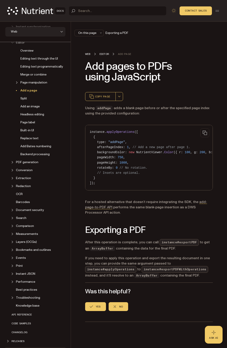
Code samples (21, 323)
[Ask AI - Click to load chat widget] (214, 335)
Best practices (26, 290)
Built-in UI (27, 130)
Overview (26, 50)
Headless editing (32, 114)
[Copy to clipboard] (204, 132)
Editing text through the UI (39, 58)
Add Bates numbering (35, 146)
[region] (149, 157)
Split (23, 98)
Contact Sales (196, 10)
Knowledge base (27, 306)
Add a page (28, 90)
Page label (27, 122)
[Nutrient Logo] (36, 11)
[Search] (117, 10)
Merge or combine (33, 74)
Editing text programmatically (41, 66)
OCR (19, 194)
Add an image (30, 106)
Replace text (29, 138)
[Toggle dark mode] (174, 10)
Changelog (19, 332)
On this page (90, 33)
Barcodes (23, 202)
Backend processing (35, 154)
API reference (22, 314)
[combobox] (119, 96)
